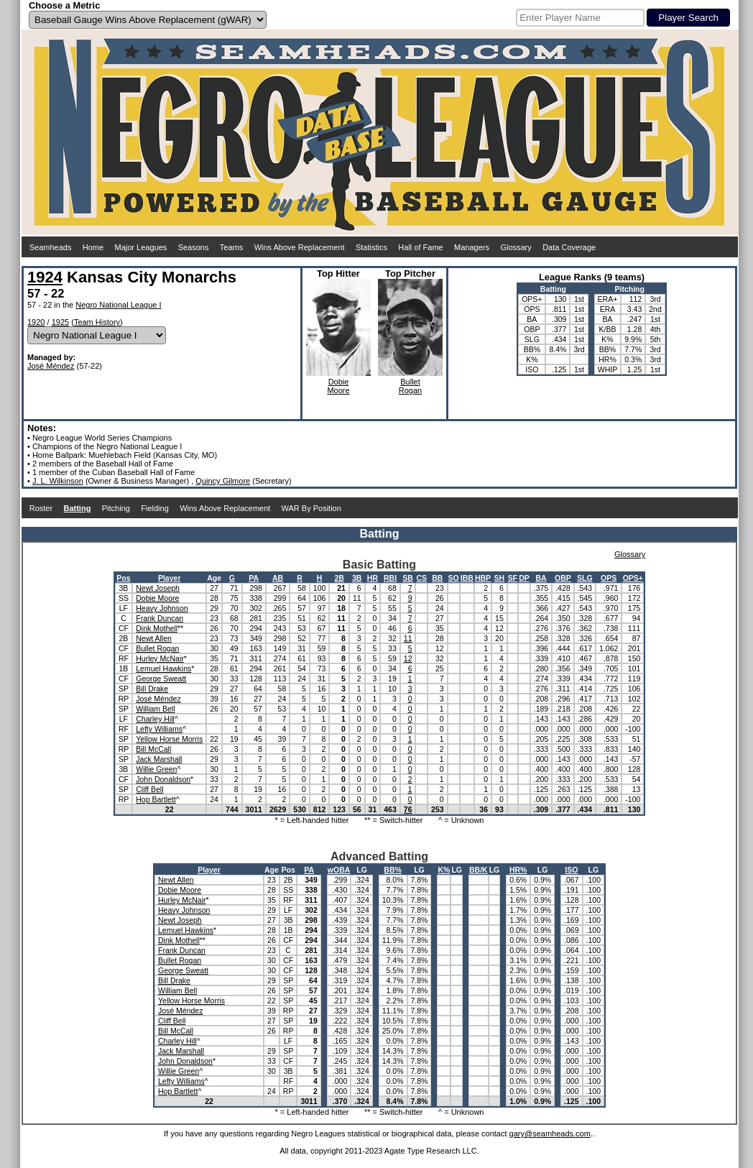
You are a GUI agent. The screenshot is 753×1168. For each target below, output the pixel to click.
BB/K (478, 869)
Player (169, 578)
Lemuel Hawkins (163, 668)
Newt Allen (154, 638)
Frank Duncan (159, 618)
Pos (123, 578)
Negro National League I (118, 304)
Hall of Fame (420, 247)
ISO (571, 869)
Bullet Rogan (157, 648)
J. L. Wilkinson (57, 481)
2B (338, 578)
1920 (36, 322)
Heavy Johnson (162, 608)
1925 (60, 322)
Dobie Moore (157, 598)
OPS (608, 578)
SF (512, 578)
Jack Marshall (159, 759)
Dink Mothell (156, 628)
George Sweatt (161, 678)
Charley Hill (155, 718)
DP (524, 578)
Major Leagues (141, 247)
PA (254, 578)
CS (421, 578)
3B (356, 578)
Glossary (515, 247)
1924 (45, 277)
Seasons (193, 247)
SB (407, 578)
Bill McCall (153, 749)
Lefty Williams (159, 729)
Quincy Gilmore (222, 481)
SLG (585, 578)
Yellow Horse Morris (169, 739)
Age (214, 578)
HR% (518, 869)
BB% (393, 869)
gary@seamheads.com (550, 1133)
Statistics (371, 247)
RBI (390, 578)
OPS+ (633, 578)
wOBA (339, 869)
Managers (471, 247)
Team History (97, 322)
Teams (231, 247)
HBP (483, 578)
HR (372, 578)
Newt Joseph (158, 588)
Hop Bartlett (155, 799)
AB (277, 578)
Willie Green (156, 769)
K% (444, 869)
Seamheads (50, 247)
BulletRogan (410, 386)
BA (540, 578)
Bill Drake (152, 688)
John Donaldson (163, 779)
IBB (467, 578)
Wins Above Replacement (299, 247)
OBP (563, 578)
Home (93, 247)
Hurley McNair (160, 658)
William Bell (155, 708)
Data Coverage (569, 247)
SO (453, 578)
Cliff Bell (149, 789)
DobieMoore (338, 386)
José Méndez (50, 366)
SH (499, 578)
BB (437, 578)
